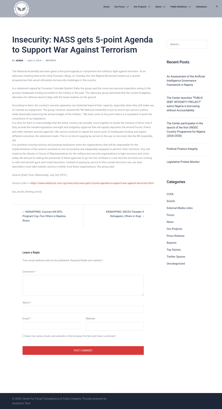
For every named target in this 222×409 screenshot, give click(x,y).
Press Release (175, 235)
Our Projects (140, 6)
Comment (29, 271)
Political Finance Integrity (182, 149)
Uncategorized (176, 263)
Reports (51, 60)
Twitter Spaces (176, 256)
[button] (217, 15)
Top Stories (174, 249)
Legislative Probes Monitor (183, 162)
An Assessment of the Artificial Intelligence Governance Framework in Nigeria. (186, 80)
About (158, 6)
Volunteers (201, 6)
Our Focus (119, 6)
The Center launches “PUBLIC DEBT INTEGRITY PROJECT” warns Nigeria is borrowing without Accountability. (185, 104)
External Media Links (180, 208)
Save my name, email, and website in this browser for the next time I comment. (70, 335)
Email (27, 318)
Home (107, 6)
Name (27, 302)
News (170, 222)
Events (171, 201)
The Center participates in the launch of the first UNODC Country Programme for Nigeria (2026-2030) (186, 129)
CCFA (170, 194)
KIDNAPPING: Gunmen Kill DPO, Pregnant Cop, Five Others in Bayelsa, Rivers (44, 216)
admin (19, 60)
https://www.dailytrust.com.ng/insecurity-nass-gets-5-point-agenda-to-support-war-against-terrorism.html (91, 183)
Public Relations (178, 6)
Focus (170, 215)
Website (90, 318)
